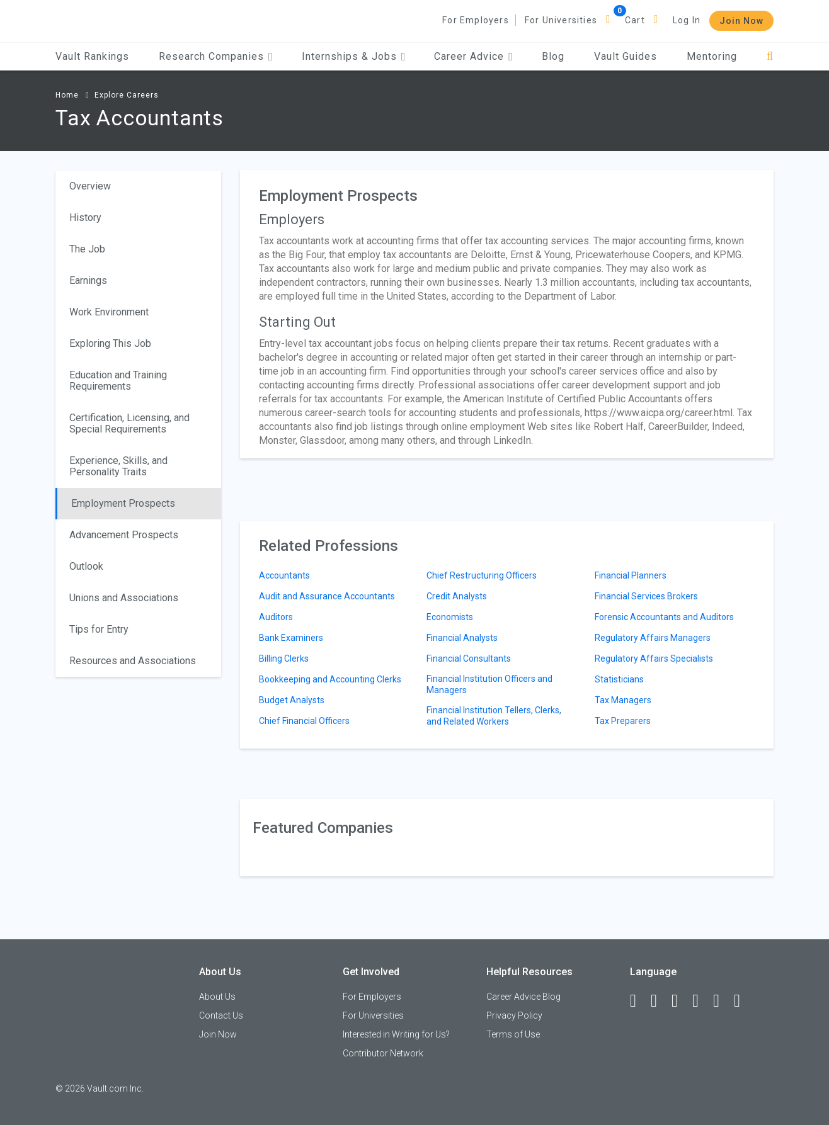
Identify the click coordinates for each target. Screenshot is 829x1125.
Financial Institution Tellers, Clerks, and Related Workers (493, 715)
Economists (449, 617)
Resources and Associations (132, 661)
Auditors (276, 617)
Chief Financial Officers (304, 721)
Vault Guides (625, 56)
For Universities (561, 20)
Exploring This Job (110, 343)
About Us (217, 997)
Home (67, 95)
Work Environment (109, 312)
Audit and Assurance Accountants (327, 596)
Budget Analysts (291, 700)
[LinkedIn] (659, 1001)
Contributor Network (383, 1053)
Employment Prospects (123, 503)
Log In (686, 20)
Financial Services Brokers (646, 596)
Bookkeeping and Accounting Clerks (330, 679)
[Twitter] (680, 1001)
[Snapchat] (743, 1001)
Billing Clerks (284, 658)
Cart (635, 20)
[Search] (770, 56)
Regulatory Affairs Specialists (654, 658)
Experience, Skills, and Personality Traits (118, 466)
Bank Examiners (291, 638)
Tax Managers (623, 700)
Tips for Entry (99, 629)
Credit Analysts (456, 596)
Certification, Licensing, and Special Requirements (129, 423)
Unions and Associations (123, 598)
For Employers (475, 20)
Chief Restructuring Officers (481, 575)
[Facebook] (639, 1001)
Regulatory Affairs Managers (653, 638)
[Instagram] (701, 1001)
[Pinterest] (722, 1001)
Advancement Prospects (123, 535)
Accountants (284, 575)
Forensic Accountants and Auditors (664, 617)
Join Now (741, 21)
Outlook (86, 566)
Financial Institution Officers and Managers (489, 684)
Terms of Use (513, 1034)
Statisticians (619, 679)
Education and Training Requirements (118, 380)
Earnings (88, 280)
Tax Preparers (623, 721)
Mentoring (712, 56)
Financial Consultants (468, 658)
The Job (87, 249)
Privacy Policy (514, 1015)
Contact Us (221, 1015)
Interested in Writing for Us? (396, 1034)
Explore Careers (126, 95)
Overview (90, 186)
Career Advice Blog (523, 997)
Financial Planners (630, 575)
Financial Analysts (462, 638)
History (85, 217)
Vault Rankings (92, 56)
